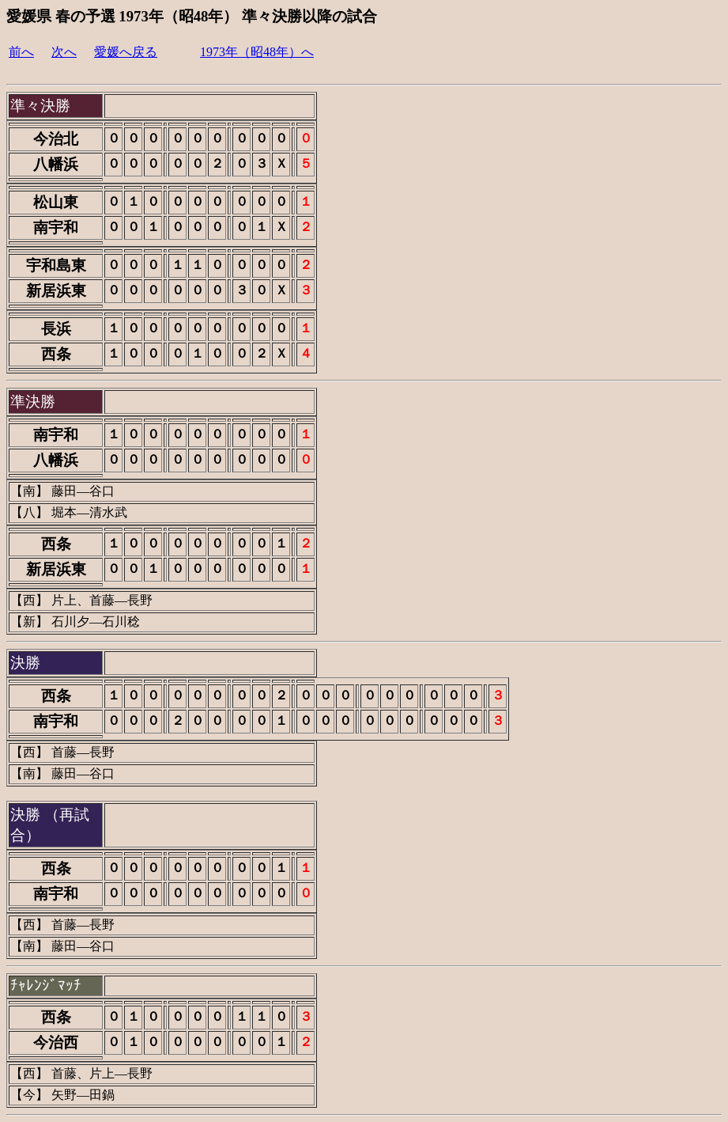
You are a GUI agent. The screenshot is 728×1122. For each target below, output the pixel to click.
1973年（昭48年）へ (257, 52)
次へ (64, 52)
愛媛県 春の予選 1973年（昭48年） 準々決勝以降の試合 (191, 16)
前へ (21, 52)
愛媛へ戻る (125, 52)
